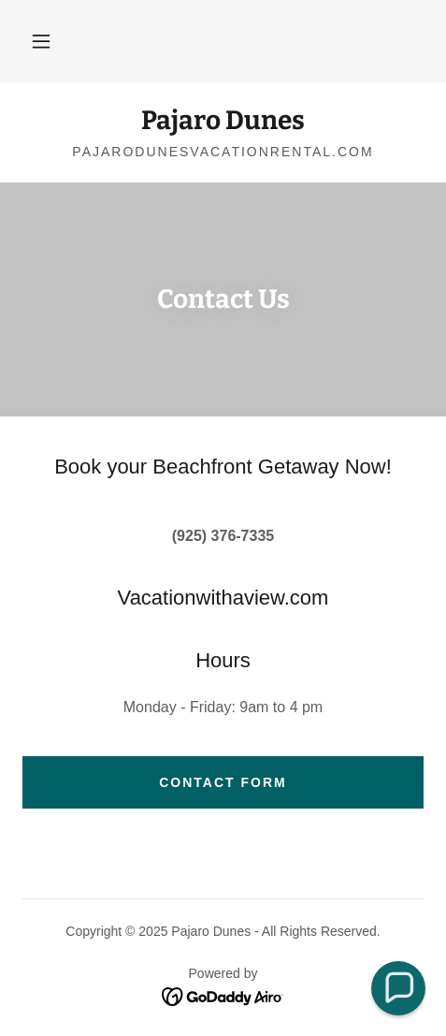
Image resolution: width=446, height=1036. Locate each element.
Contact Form (223, 782)
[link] (223, 121)
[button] (41, 41)
